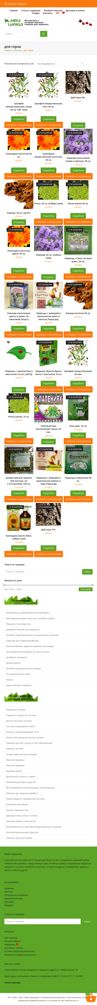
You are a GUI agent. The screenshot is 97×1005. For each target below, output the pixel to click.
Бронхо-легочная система (19, 720)
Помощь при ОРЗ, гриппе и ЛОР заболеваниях (29, 743)
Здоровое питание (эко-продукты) (23, 629)
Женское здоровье (15, 765)
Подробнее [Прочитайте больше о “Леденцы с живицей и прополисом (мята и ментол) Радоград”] (48, 328)
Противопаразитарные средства (22, 832)
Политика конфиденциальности (20, 954)
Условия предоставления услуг (19, 951)
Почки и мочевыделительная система (25, 737)
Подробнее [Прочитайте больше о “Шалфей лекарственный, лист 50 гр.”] (48, 119)
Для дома (9, 901)
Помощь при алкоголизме (19, 837)
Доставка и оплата (13, 947)
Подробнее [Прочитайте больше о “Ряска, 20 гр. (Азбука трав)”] (48, 215)
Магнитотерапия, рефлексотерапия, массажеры (30, 646)
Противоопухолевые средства (21, 782)
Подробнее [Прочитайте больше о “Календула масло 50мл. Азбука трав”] (18, 548)
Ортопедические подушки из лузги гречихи (28, 651)
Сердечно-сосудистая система (21, 715)
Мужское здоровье (15, 759)
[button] (15, 3)
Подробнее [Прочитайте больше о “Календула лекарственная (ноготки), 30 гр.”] (48, 170)
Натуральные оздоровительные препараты (27, 612)
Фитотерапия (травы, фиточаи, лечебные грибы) (30, 618)
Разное (9, 679)
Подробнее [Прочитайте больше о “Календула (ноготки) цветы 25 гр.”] (18, 270)
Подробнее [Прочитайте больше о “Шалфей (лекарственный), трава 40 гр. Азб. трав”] (18, 119)
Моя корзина (10, 937)
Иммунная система (15, 709)
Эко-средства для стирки (18, 674)
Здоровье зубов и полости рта (21, 821)
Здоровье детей (14, 771)
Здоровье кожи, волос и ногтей (21, 815)
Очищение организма (17, 804)
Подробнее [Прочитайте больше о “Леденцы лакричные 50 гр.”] (78, 493)
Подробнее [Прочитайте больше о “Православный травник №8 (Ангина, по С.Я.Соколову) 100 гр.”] (18, 493)
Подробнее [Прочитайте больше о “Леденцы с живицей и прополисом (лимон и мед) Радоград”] (48, 493)
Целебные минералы (16, 657)
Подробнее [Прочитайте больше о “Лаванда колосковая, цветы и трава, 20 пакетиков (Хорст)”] (18, 328)
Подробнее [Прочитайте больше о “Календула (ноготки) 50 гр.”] (18, 170)
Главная (8, 50)
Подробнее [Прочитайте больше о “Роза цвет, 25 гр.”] (78, 435)
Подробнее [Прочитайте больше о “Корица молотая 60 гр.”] (78, 328)
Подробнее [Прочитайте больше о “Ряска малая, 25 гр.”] (18, 435)
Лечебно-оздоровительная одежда (23, 668)
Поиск (87, 571)
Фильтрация (85, 589)
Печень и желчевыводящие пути (22, 732)
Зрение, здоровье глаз (17, 810)
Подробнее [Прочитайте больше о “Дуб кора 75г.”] (48, 548)
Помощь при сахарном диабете (22, 793)
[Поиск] (43, 34)
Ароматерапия (13, 662)
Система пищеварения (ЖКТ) (20, 726)
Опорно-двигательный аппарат (21, 754)
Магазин (18, 50)
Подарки (8, 905)
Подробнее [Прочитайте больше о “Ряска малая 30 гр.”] (78, 215)
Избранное (11, 944)
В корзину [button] (78, 125)
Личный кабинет (12, 941)
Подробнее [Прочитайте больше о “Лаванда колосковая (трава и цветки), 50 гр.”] (78, 170)
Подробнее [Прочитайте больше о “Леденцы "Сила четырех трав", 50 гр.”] (78, 270)
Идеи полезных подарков (19, 685)
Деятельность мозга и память (21, 776)
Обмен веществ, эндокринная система (25, 798)
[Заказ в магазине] (60, 63)
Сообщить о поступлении (18, 124)
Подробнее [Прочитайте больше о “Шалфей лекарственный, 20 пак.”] (78, 383)
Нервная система (14, 748)
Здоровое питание (13, 898)
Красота (8, 891)
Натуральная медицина (16, 895)
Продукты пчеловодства (18, 624)
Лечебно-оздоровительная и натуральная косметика (32, 635)
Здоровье (9, 888)
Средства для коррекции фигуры (22, 640)
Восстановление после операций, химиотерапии (30, 787)
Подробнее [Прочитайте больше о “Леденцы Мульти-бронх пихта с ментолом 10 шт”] (48, 383)
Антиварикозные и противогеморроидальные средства (33, 826)
